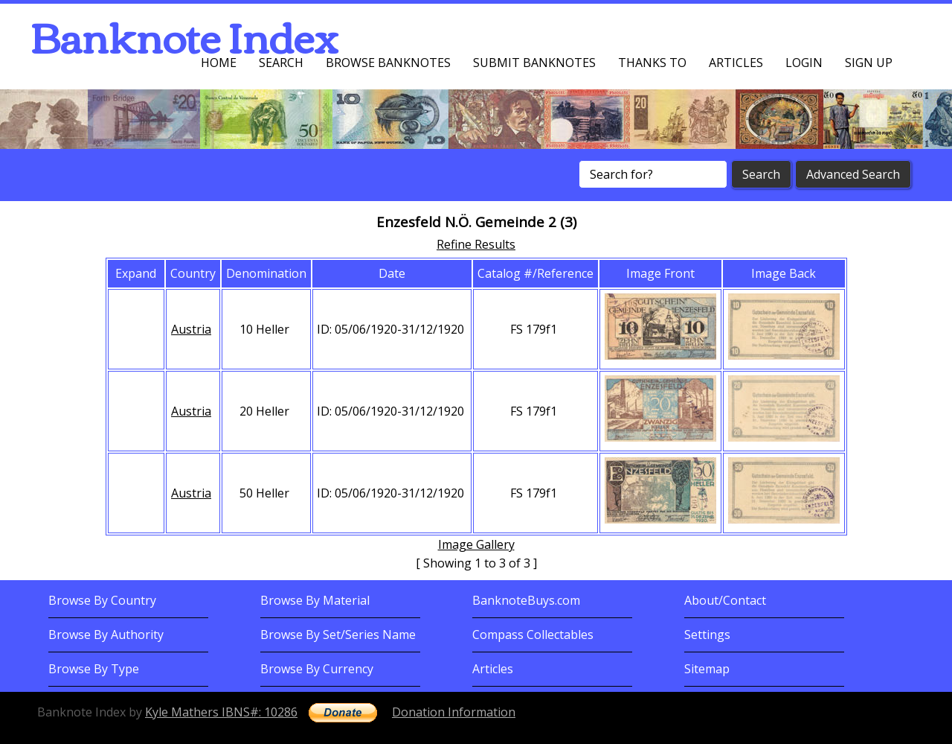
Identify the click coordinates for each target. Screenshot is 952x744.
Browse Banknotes (388, 62)
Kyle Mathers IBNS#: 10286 (221, 712)
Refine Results (476, 244)
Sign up (868, 62)
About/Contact (725, 600)
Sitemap (707, 669)
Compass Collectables (533, 634)
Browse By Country (102, 600)
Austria (191, 329)
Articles (736, 62)
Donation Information (453, 712)
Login (804, 62)
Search (281, 62)
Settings (707, 634)
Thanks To (652, 62)
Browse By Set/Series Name (338, 634)
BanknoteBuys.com (526, 600)
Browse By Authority (106, 634)
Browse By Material (315, 600)
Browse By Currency (316, 669)
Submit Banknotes (534, 62)
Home (219, 62)
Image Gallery (476, 544)
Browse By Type (93, 669)
